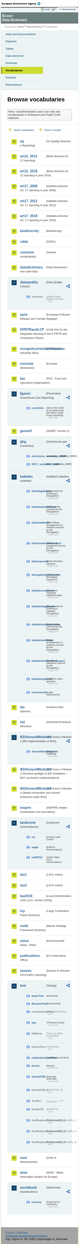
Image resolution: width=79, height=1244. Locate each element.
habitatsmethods (39, 640)
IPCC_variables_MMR (39, 464)
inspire (25, 807)
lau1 (23, 874)
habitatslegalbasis (39, 606)
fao (22, 378)
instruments (39, 692)
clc (33, 837)
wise (23, 1172)
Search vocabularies (24, 130)
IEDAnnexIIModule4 (33, 788)
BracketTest (39, 1003)
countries (38, 408)
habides (26, 476)
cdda (24, 241)
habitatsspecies (39, 678)
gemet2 (26, 431)
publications (30, 956)
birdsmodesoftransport (39, 543)
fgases (25, 393)
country (37, 1202)
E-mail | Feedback (16, 1232)
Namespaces (13, 84)
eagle (35, 847)
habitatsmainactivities (39, 624)
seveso (25, 970)
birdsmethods (39, 522)
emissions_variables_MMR (39, 456)
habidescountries (39, 590)
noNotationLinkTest (39, 1057)
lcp (22, 911)
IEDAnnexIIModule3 (33, 769)
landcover (28, 822)
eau (34, 1022)
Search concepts (52, 130)
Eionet (21, 27)
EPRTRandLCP (32, 329)
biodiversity (29, 231)
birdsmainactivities (39, 506)
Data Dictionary (34, 27)
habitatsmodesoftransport (39, 660)
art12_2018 (28, 171)
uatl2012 (37, 857)
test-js (36, 1065)
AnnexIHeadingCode (39, 751)
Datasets (11, 41)
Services (10, 77)
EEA (22, 3)
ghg (23, 441)
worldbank (28, 1187)
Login (47, 9)
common (27, 252)
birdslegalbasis (39, 491)
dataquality (29, 282)
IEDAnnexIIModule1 (33, 737)
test (23, 985)
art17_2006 (28, 186)
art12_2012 (28, 156)
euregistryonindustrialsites (33, 348)
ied (22, 722)
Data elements (14, 55)
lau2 (23, 885)
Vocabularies (14, 70)
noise (24, 941)
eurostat (26, 363)
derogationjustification (39, 574)
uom (23, 1157)
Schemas (11, 63)
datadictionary (31, 267)
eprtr (24, 314)
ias (22, 707)
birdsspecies (39, 561)
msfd (24, 926)
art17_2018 (28, 216)
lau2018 (26, 896)
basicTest (38, 995)
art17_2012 (28, 201)
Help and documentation (20, 34)
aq (22, 141)
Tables (9, 48)
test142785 (38, 1076)
